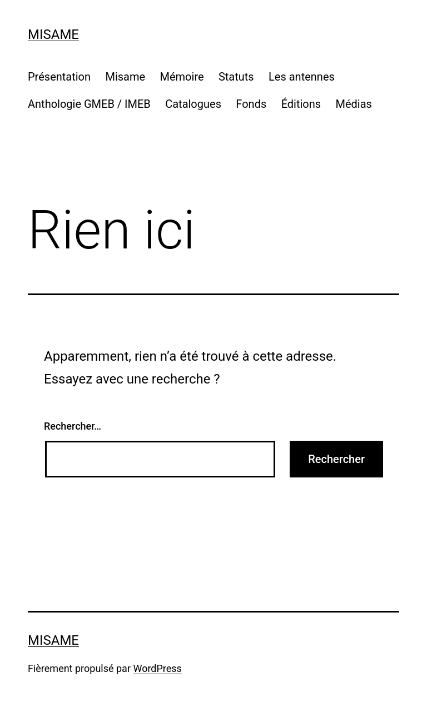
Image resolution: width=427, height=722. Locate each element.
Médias (354, 104)
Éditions (301, 104)
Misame (53, 34)
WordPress (157, 668)
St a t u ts (236, 76)
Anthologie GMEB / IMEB (89, 104)
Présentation (59, 76)
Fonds (251, 104)
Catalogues (193, 104)
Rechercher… (72, 426)
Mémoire (182, 76)
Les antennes (302, 76)
